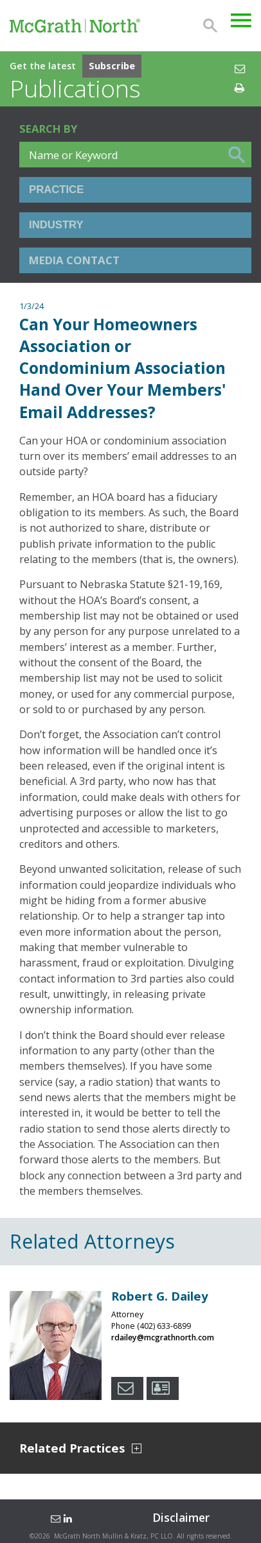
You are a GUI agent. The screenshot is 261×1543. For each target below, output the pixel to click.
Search (210, 26)
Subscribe (112, 65)
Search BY (48, 128)
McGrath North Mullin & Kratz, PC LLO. (114, 1535)
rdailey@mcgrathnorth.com (162, 1337)
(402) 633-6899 (164, 1325)
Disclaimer (181, 1517)
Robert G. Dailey (159, 1296)
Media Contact (74, 260)
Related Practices (80, 1448)
